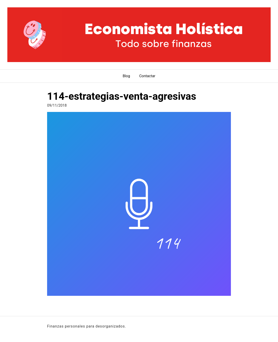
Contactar (147, 76)
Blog (126, 76)
